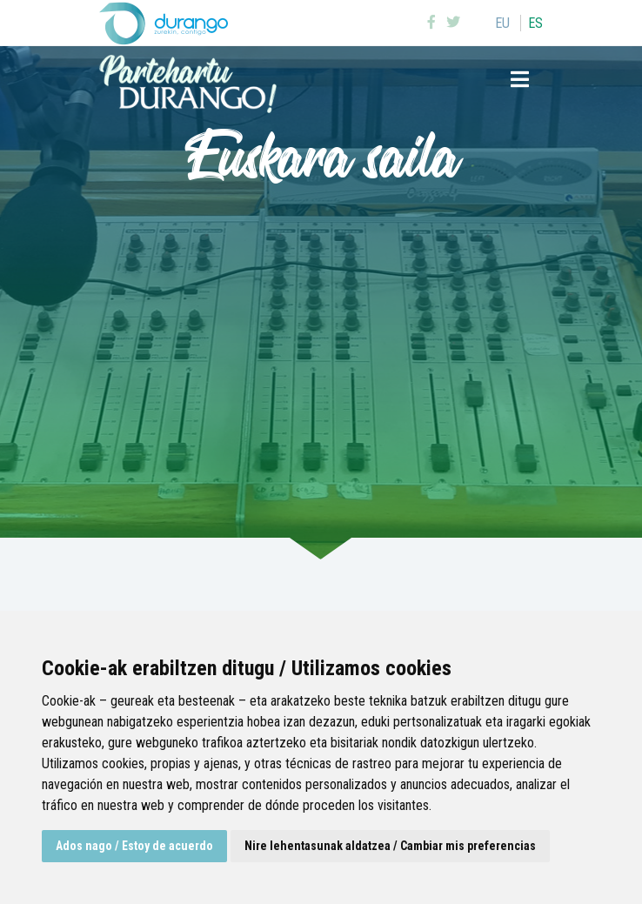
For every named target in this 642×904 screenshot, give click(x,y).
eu (502, 23)
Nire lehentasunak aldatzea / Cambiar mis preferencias (390, 846)
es (535, 23)
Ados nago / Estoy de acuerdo (134, 846)
